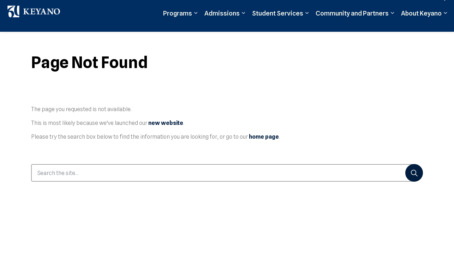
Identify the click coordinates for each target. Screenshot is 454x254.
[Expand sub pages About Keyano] (445, 24)
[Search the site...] (227, 173)
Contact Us (416, 8)
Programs (177, 24)
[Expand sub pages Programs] (195, 24)
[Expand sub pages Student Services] (306, 24)
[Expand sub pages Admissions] (243, 24)
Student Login (336, 8)
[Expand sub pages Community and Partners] (392, 24)
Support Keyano (377, 8)
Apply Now (278, 8)
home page (264, 136)
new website (165, 123)
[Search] (414, 173)
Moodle (305, 8)
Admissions (222, 24)
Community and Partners (352, 24)
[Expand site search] (442, 8)
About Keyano (421, 24)
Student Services (277, 24)
